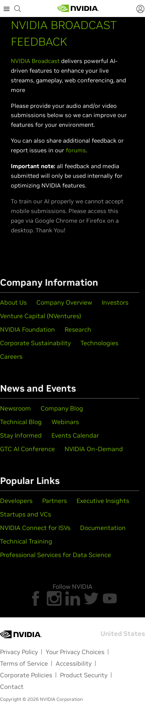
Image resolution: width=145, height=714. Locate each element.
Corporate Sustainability (35, 343)
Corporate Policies (26, 675)
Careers (11, 356)
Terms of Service (24, 663)
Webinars (65, 422)
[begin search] (17, 8)
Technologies (99, 343)
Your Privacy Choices (75, 652)
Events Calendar (75, 435)
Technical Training (26, 541)
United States (123, 633)
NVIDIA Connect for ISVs (35, 528)
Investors (115, 302)
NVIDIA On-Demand (94, 449)
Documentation (103, 528)
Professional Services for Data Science (55, 555)
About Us (13, 302)
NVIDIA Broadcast (35, 61)
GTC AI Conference (27, 449)
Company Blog (62, 408)
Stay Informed (21, 435)
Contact (12, 686)
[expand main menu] (6, 8)
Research (78, 329)
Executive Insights (103, 500)
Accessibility (74, 663)
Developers (16, 500)
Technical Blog (21, 422)
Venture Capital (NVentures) (40, 316)
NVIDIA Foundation (27, 329)
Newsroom (15, 408)
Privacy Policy (19, 652)
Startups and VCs (25, 514)
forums (76, 150)
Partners (54, 500)
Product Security (83, 675)
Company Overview (64, 302)
